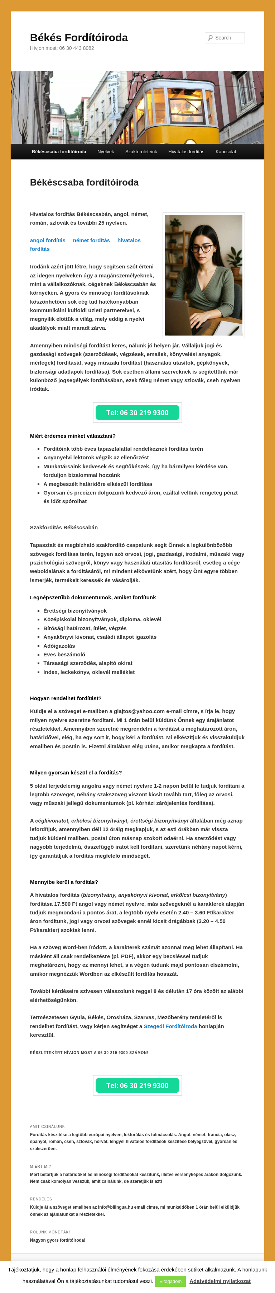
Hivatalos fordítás (186, 151)
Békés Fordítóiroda (79, 37)
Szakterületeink (141, 151)
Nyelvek (105, 151)
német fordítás (91, 240)
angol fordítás (48, 240)
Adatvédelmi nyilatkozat (220, 1281)
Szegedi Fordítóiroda (170, 1026)
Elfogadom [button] (170, 1281)
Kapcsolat (226, 151)
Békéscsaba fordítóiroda (59, 151)
